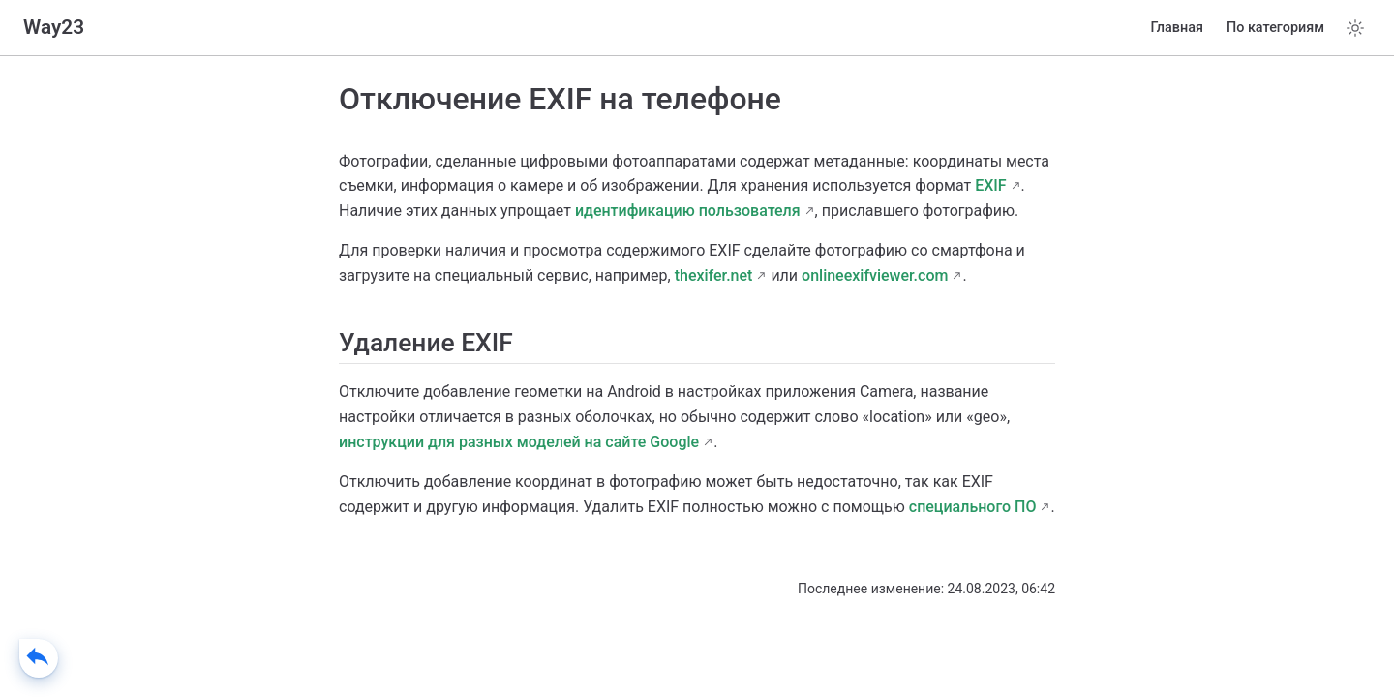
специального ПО (973, 507)
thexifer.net (714, 275)
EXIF (990, 185)
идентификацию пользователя (688, 210)
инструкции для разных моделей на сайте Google (519, 442)
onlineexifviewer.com (875, 275)
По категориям (1275, 27)
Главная (1177, 27)
